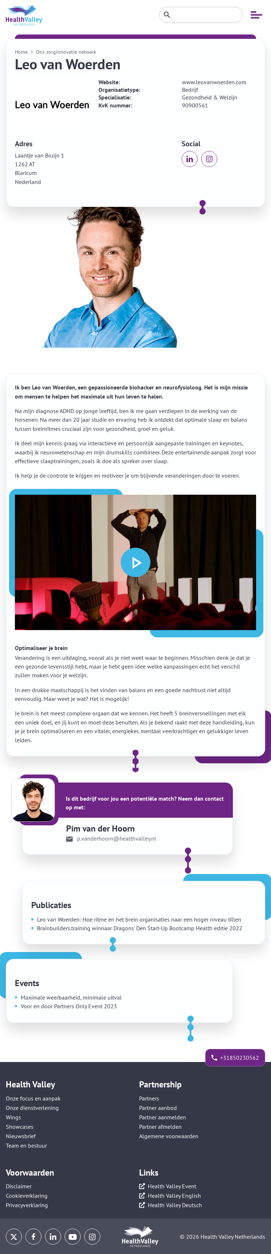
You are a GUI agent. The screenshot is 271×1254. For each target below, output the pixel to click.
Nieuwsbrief (21, 1136)
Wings (13, 1117)
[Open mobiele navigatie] (256, 15)
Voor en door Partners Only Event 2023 (69, 1006)
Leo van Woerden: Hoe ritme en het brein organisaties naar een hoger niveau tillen (139, 919)
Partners (149, 1098)
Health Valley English (174, 1195)
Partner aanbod (158, 1107)
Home (21, 52)
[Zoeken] (201, 15)
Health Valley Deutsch (175, 1205)
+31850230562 (239, 1057)
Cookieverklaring (27, 1195)
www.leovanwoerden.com (214, 82)
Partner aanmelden (162, 1117)
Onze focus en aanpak (33, 1098)
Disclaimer (19, 1186)
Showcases (19, 1126)
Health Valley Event (172, 1186)
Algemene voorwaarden (168, 1136)
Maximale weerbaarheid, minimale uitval (71, 997)
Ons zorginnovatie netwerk (66, 52)
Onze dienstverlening (32, 1107)
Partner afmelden (160, 1126)
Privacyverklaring (27, 1205)
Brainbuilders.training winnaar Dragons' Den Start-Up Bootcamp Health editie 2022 (139, 928)
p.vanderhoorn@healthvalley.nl (116, 838)
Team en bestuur (26, 1145)
